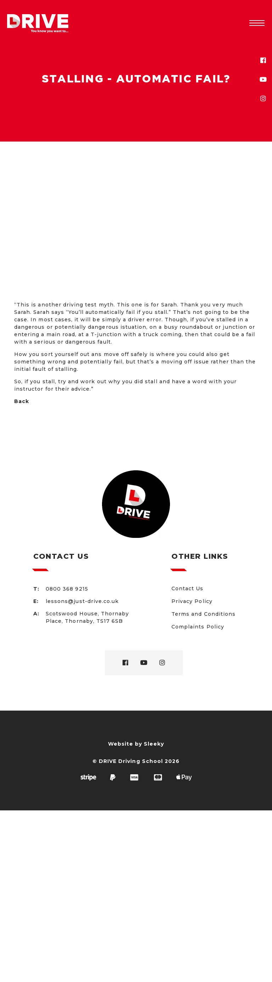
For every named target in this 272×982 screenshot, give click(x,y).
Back (21, 401)
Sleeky (154, 744)
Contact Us (187, 588)
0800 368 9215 (67, 589)
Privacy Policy (191, 601)
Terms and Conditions (203, 614)
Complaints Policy (197, 627)
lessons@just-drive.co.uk (82, 601)
